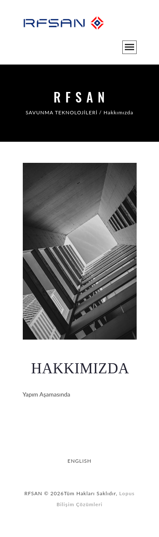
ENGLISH (79, 461)
